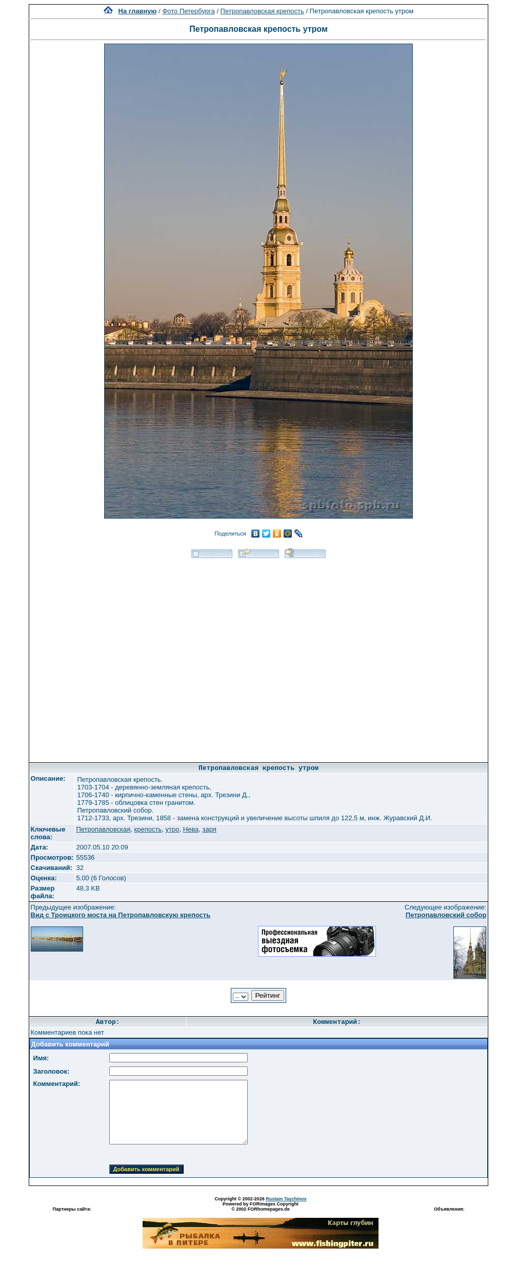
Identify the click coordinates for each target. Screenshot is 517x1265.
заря (209, 829)
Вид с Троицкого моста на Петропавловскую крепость (121, 915)
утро (172, 829)
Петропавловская (103, 829)
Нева (191, 829)
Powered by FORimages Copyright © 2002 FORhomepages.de (261, 1206)
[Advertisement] (121, 657)
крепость (148, 829)
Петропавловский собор (446, 915)
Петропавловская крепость (262, 11)
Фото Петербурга (188, 11)
